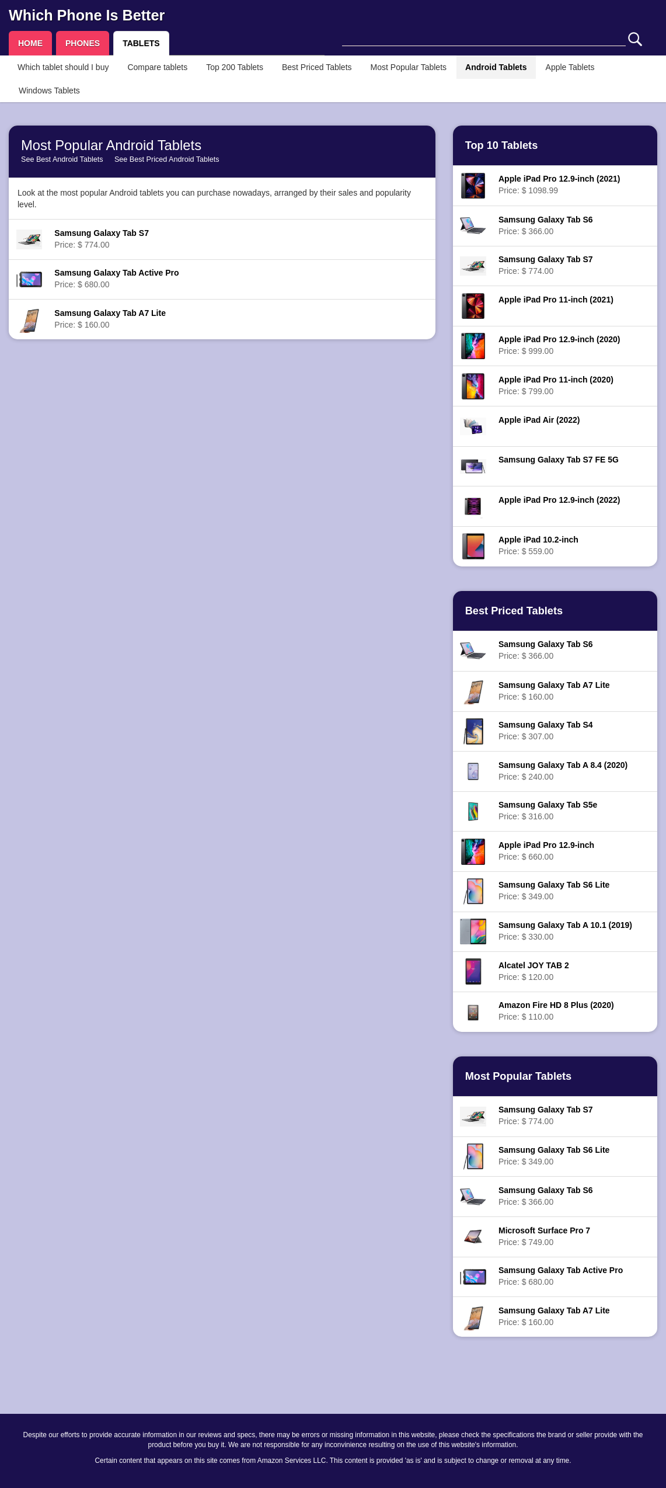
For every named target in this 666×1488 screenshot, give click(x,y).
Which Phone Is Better (87, 15)
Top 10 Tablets (501, 145)
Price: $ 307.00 (545, 730)
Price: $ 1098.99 (559, 184)
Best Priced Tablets (317, 67)
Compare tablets (157, 67)
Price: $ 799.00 (555, 385)
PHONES (82, 43)
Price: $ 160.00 (110, 318)
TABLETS (141, 43)
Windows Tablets (49, 90)
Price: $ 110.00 (556, 1010)
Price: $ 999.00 (559, 345)
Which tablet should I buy (63, 67)
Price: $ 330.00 (565, 930)
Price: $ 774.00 (101, 238)
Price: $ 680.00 (116, 278)
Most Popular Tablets (409, 67)
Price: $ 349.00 (553, 890)
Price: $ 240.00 (562, 770)
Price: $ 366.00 (545, 225)
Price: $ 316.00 (547, 810)
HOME (30, 43)
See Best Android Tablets (62, 159)
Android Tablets (496, 67)
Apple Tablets (570, 67)
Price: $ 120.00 (533, 971)
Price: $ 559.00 (538, 545)
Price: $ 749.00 (544, 1236)
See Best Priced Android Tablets (166, 159)
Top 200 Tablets (234, 67)
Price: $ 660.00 (546, 850)
